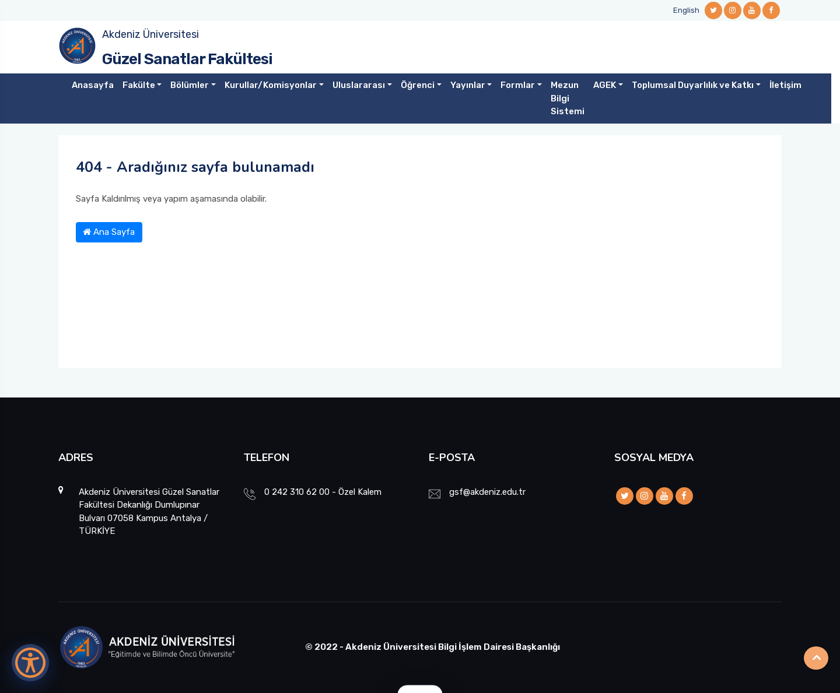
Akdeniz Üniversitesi (150, 34)
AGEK (604, 85)
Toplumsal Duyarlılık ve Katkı (693, 85)
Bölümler (189, 85)
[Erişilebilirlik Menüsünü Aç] (30, 662)
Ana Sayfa (109, 232)
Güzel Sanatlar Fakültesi (187, 59)
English (686, 10)
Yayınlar (467, 85)
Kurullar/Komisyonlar (271, 85)
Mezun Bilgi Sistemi (567, 98)
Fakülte (139, 85)
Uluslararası (358, 85)
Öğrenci (418, 85)
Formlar (518, 85)
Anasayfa (93, 85)
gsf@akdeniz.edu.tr (487, 492)
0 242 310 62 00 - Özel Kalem (323, 492)
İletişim (785, 85)
